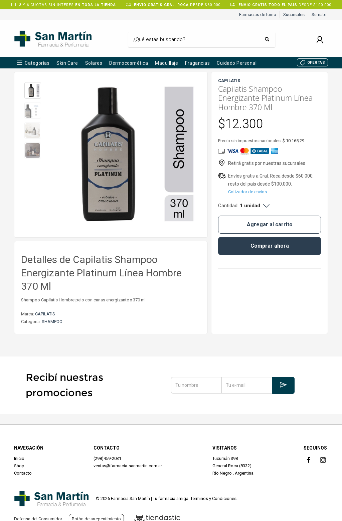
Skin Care (67, 63)
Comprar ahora (269, 246)
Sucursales (294, 14)
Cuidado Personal (236, 63)
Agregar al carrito (270, 224)
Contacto (23, 473)
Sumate (319, 14)
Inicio (19, 458)
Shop (19, 465)
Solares (94, 63)
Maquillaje (166, 63)
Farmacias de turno (257, 14)
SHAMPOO (52, 321)
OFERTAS (316, 62)
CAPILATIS (45, 313)
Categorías (37, 63)
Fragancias (197, 63)
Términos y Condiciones (213, 498)
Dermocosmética (128, 63)
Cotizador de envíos (247, 191)
